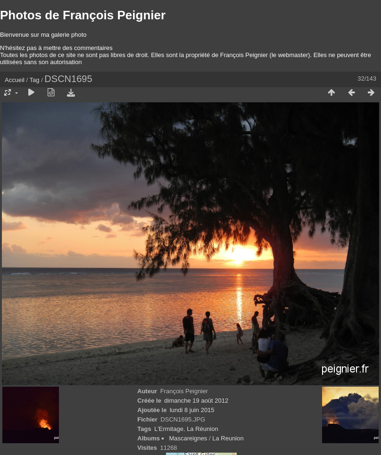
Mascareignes (188, 438)
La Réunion (202, 428)
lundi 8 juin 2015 (192, 410)
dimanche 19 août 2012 (196, 400)
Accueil (15, 79)
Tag (35, 79)
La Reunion (228, 438)
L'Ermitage (168, 428)
